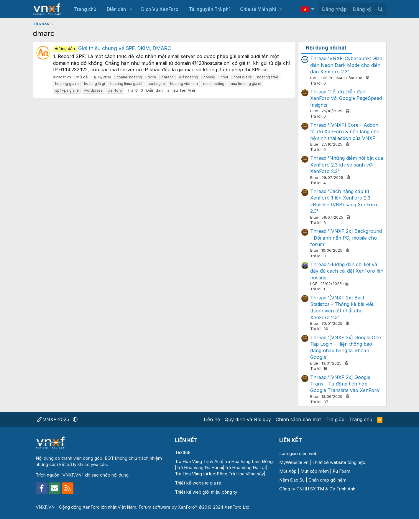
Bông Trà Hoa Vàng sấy (240, 474)
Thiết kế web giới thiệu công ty (206, 492)
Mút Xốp (288, 471)
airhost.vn (62, 77)
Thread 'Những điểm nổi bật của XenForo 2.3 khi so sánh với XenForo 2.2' (346, 164)
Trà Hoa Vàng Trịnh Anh (198, 461)
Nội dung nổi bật (326, 48)
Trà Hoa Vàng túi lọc (195, 474)
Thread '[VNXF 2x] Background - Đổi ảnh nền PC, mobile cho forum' (346, 237)
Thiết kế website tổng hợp (338, 462)
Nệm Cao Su (292, 480)
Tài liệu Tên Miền (180, 90)
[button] (130, 9)
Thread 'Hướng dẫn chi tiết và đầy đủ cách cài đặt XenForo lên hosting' (346, 271)
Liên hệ (212, 419)
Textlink (182, 452)
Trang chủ (85, 9)
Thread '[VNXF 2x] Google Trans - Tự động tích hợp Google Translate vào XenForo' (345, 383)
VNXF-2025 (53, 419)
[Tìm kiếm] (380, 9)
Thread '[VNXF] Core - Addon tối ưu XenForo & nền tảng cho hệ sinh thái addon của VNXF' (344, 131)
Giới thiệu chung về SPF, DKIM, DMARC (112, 48)
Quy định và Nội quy (248, 419)
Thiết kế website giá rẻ (198, 483)
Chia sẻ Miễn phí (258, 9)
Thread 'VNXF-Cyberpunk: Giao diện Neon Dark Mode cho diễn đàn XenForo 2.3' (346, 65)
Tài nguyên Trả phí (209, 9)
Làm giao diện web (298, 453)
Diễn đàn (116, 9)
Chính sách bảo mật (298, 419)
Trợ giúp (335, 419)
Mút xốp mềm (314, 471)
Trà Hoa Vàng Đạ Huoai (199, 467)
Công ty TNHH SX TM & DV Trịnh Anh (317, 489)
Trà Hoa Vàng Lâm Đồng (248, 461)
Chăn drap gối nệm (327, 480)
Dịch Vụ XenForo (159, 9)
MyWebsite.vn (293, 462)
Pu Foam (341, 471)
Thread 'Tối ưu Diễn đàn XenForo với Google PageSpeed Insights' (346, 98)
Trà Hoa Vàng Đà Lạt (245, 467)
